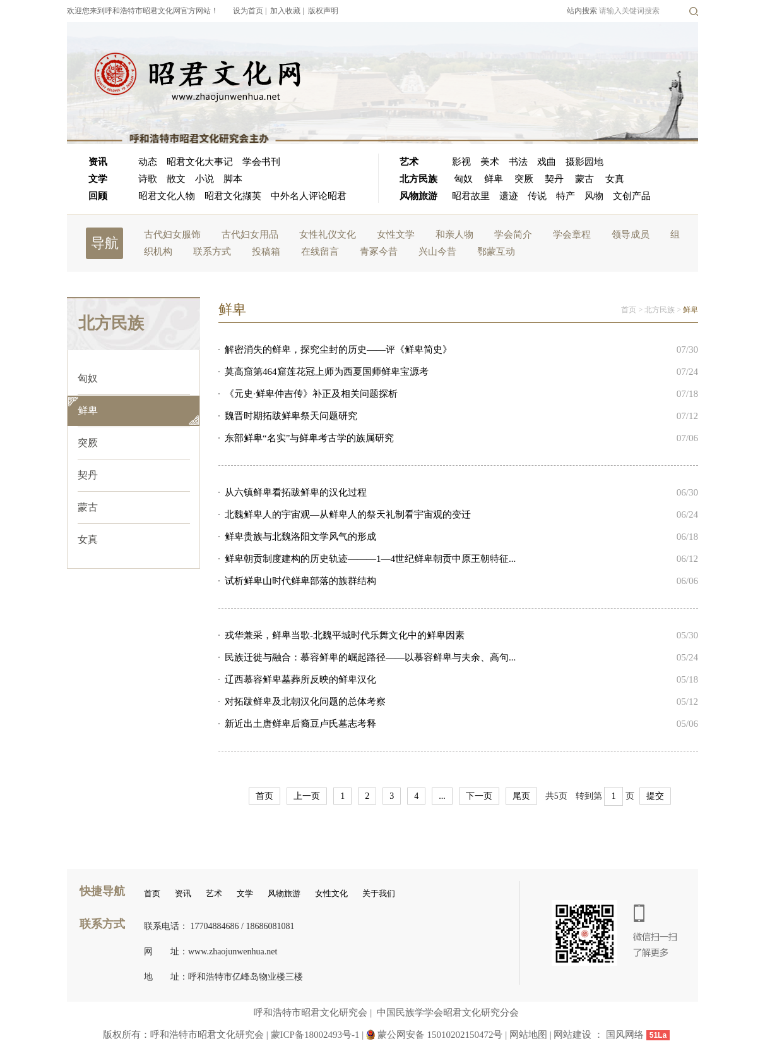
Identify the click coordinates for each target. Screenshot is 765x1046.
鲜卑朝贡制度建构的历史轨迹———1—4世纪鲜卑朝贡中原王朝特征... (370, 559)
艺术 (409, 162)
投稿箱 (266, 251)
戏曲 (546, 162)
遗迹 (508, 196)
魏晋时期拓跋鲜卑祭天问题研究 (291, 416)
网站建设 (572, 1035)
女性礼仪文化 (327, 234)
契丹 (554, 179)
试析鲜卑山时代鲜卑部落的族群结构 (300, 581)
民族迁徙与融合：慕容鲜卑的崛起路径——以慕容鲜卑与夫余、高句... (370, 657)
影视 (461, 162)
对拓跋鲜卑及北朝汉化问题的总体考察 (305, 701)
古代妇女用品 (250, 234)
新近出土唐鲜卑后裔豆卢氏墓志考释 (300, 724)
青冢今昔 (379, 251)
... (442, 796)
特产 (565, 196)
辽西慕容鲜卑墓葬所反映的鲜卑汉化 (300, 679)
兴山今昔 (437, 251)
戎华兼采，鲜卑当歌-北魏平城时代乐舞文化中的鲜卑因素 (345, 635)
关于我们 (378, 893)
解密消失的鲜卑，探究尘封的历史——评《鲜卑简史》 (338, 349)
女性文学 (396, 234)
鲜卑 (493, 179)
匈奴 (463, 179)
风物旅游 (418, 196)
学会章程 (572, 234)
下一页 (479, 796)
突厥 (523, 179)
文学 (97, 179)
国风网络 (625, 1035)
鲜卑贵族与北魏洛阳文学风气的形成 (300, 537)
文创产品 (632, 196)
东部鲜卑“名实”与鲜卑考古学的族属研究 (309, 438)
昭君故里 (471, 196)
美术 (489, 162)
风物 (593, 196)
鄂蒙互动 (496, 251)
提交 (655, 796)
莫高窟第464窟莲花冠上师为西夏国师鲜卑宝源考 (327, 372)
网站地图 (529, 1035)
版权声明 (323, 10)
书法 (518, 162)
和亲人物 (454, 234)
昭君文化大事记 (200, 162)
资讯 (97, 162)
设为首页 (248, 10)
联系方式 (212, 251)
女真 (614, 179)
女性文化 (331, 893)
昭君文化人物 (166, 196)
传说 (537, 196)
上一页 (307, 796)
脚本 (232, 179)
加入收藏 (285, 10)
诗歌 (147, 179)
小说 (204, 179)
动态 (147, 162)
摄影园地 (584, 162)
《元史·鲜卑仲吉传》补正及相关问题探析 (311, 394)
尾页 (521, 796)
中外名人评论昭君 (309, 196)
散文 (176, 179)
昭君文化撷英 (233, 196)
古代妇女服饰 (172, 234)
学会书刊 (261, 162)
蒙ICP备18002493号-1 (315, 1035)
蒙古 (584, 179)
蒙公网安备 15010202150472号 (440, 1035)
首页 (628, 309)
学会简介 (513, 234)
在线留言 (320, 251)
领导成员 (630, 234)
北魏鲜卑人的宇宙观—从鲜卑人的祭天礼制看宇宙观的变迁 (348, 514)
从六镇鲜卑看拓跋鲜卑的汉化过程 (296, 492)
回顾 (97, 196)
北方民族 (418, 179)
